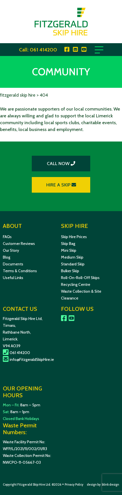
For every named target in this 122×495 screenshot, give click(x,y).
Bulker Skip (70, 270)
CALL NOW (61, 163)
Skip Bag (68, 243)
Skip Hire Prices (74, 236)
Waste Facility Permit (21, 441)
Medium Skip (72, 257)
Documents (13, 264)
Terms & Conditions (20, 270)
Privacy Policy (74, 484)
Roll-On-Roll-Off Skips (80, 277)
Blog (6, 257)
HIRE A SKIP (61, 185)
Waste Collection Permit (24, 455)
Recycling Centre (75, 284)
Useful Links (13, 277)
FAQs (7, 236)
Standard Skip (73, 264)
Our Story (11, 250)
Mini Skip (68, 250)
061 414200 (43, 50)
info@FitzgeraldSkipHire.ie (28, 359)
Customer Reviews (19, 243)
